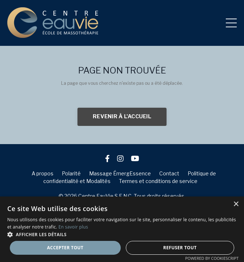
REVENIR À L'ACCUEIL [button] (122, 116)
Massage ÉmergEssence (120, 173)
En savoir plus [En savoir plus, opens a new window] (73, 227)
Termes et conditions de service (158, 181)
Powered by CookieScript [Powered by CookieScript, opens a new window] (212, 258)
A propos (42, 173)
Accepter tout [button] (65, 248)
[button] (122, 234)
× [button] (236, 204)
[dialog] (122, 229)
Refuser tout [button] (180, 248)
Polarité (71, 173)
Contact (169, 173)
